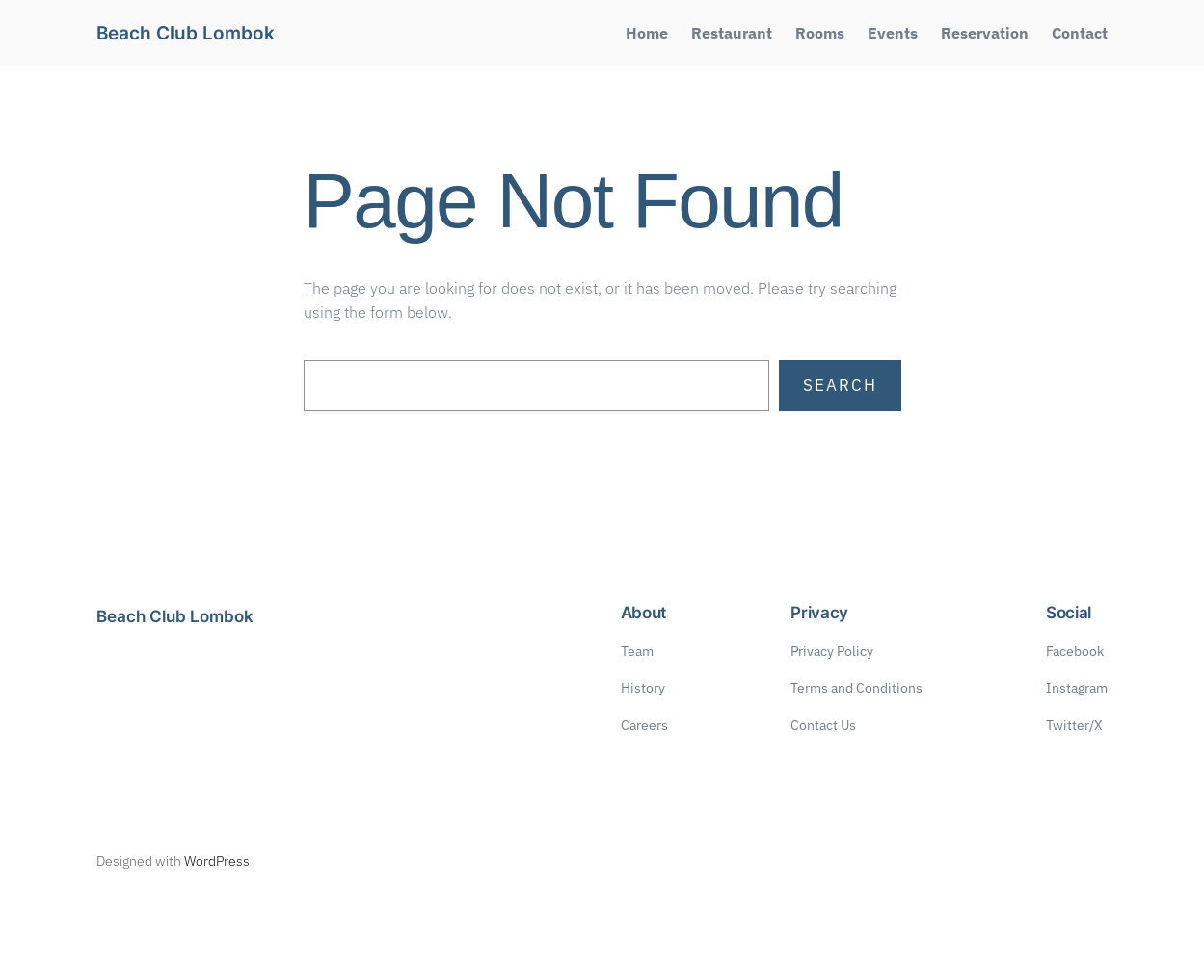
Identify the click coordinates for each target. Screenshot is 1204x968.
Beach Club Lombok (185, 33)
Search (840, 385)
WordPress (217, 860)
